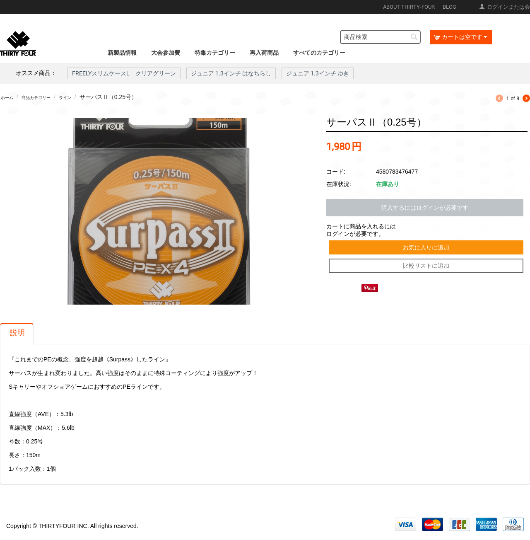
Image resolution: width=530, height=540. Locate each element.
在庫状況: (338, 182)
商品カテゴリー (46, 97)
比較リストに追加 (427, 269)
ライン (84, 97)
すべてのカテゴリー (319, 52)
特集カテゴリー (215, 52)
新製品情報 (122, 52)
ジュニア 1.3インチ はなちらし (231, 73)
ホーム (9, 97)
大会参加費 (165, 52)
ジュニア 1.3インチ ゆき (317, 73)
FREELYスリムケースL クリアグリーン (124, 73)
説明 (17, 336)
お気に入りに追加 (427, 247)
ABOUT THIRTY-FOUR (409, 7)
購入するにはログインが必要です (424, 206)
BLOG (449, 7)
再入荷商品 (264, 52)
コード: (335, 170)
